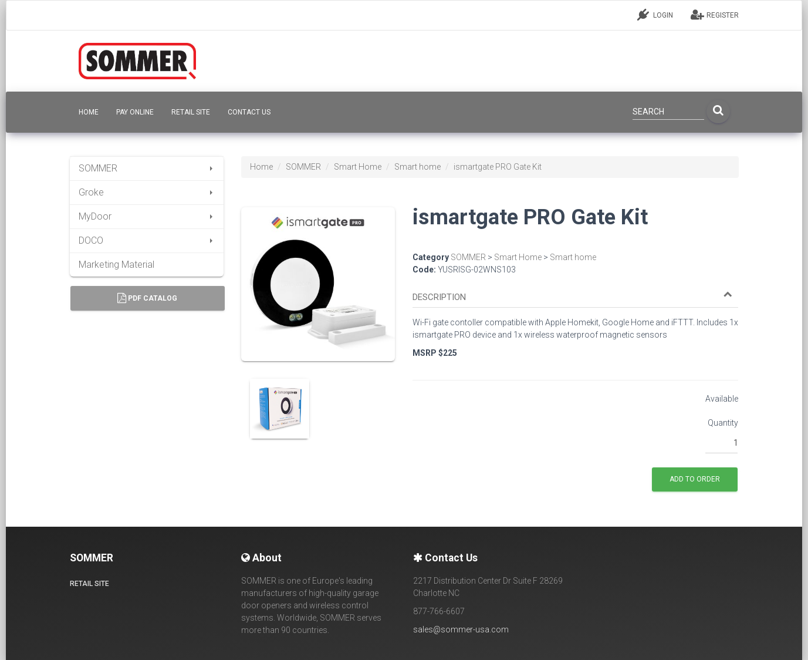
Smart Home (357, 166)
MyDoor (147, 216)
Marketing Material (116, 264)
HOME (89, 112)
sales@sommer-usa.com (461, 629)
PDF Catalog (147, 298)
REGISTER (715, 15)
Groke (147, 192)
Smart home (417, 166)
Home (261, 166)
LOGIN (655, 15)
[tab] (575, 292)
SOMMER (147, 168)
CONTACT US (249, 112)
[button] (572, 297)
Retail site (190, 112)
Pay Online (135, 112)
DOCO (147, 240)
